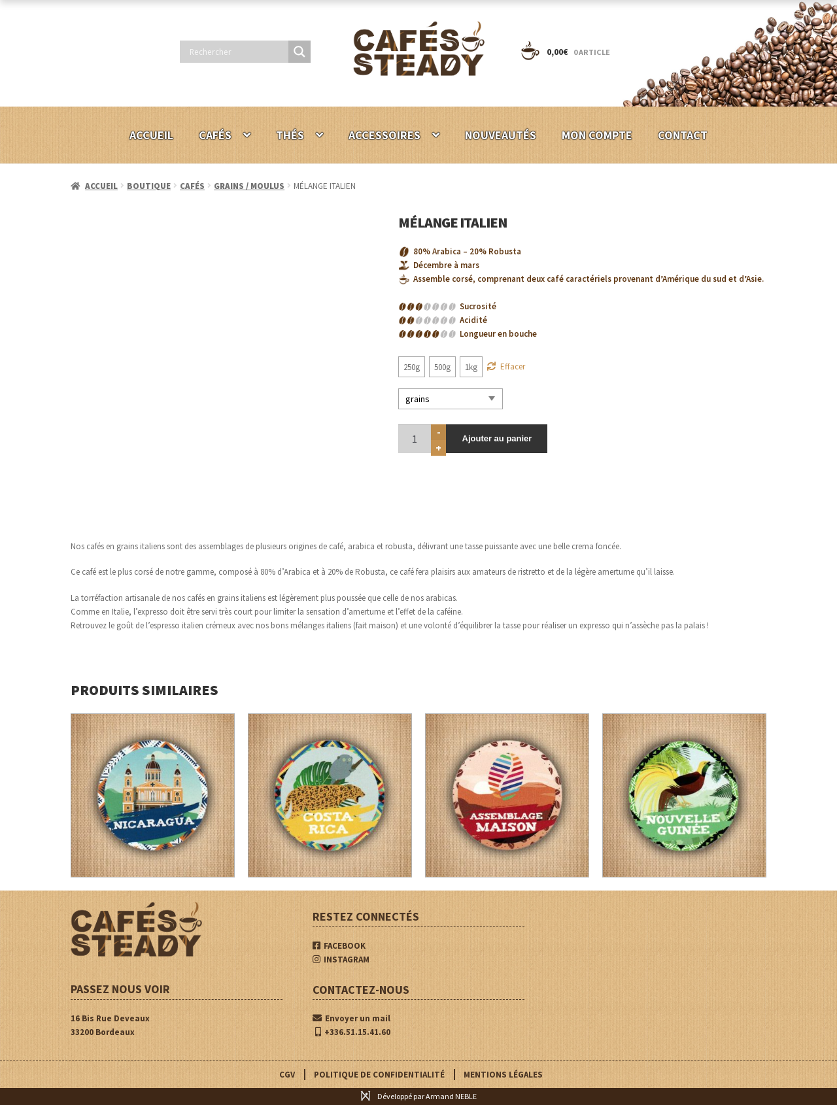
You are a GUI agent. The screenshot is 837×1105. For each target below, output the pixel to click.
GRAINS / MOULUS (249, 186)
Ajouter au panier (495, 437)
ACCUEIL (151, 135)
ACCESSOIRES (384, 135)
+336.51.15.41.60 (352, 1032)
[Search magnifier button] (299, 52)
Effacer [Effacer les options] (512, 366)
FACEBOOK (339, 945)
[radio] (411, 367)
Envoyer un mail (351, 1018)
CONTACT (683, 135)
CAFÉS (215, 135)
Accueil (101, 186)
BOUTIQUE (149, 186)
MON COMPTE (597, 135)
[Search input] (237, 52)
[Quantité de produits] (414, 437)
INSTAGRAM (341, 959)
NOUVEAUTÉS (500, 135)
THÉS (290, 135)
